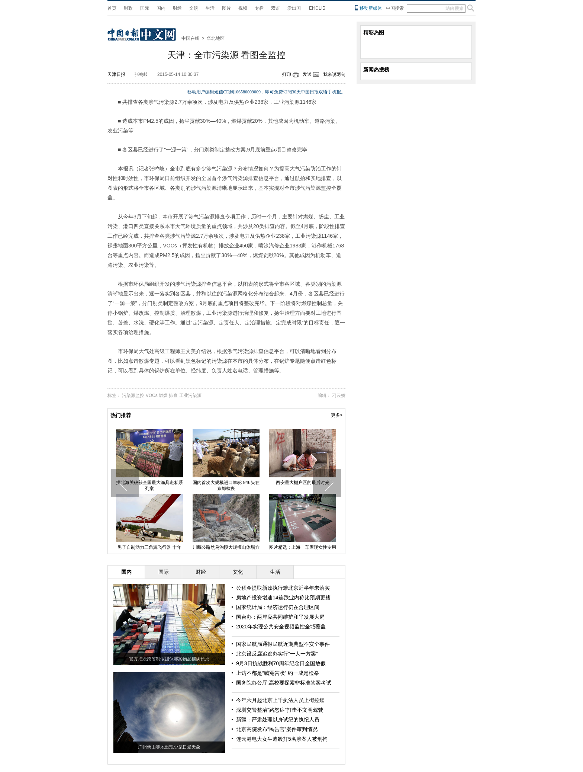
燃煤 (163, 395)
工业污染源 (190, 395)
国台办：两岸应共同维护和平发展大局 (280, 617)
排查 (173, 395)
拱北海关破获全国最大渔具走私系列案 (149, 485)
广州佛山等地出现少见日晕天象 (169, 747)
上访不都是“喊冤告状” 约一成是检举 (277, 673)
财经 (177, 8)
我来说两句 (334, 74)
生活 (210, 8)
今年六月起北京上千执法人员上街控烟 (280, 700)
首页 (111, 8)
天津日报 (116, 74)
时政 (128, 8)
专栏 (259, 8)
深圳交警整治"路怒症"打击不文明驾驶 (279, 710)
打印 (286, 74)
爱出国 (294, 8)
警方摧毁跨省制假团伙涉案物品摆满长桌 (169, 659)
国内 (161, 8)
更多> (336, 415)
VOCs (152, 395)
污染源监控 (133, 395)
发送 (307, 74)
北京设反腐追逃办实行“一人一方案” (277, 654)
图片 (226, 8)
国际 (144, 8)
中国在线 (190, 38)
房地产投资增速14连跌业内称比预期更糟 (283, 597)
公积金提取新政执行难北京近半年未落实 (283, 588)
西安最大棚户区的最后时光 (302, 482)
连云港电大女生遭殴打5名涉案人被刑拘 (282, 739)
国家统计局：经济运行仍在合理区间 (277, 607)
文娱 (193, 8)
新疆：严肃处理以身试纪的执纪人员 (277, 720)
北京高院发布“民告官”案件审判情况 (277, 729)
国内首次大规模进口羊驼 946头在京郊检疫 (226, 485)
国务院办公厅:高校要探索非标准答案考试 (283, 683)
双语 (275, 8)
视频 (242, 8)
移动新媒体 (371, 8)
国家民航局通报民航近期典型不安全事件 (283, 644)
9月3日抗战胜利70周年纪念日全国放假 (281, 663)
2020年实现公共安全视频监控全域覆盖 (281, 627)
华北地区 (216, 38)
